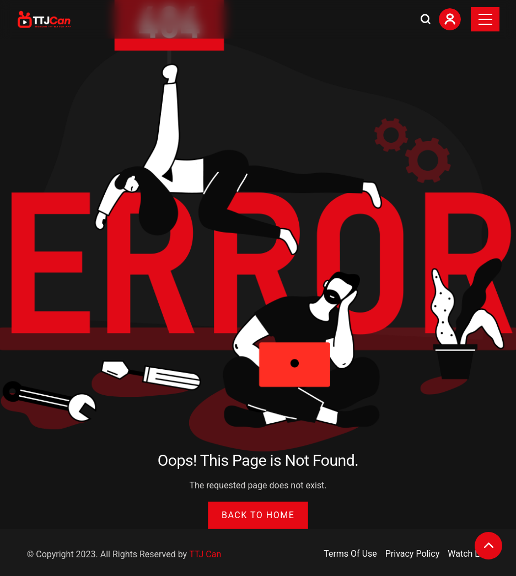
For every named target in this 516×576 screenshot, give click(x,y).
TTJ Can (205, 554)
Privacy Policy (412, 553)
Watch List (468, 553)
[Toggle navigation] (485, 19)
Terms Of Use (350, 553)
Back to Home (258, 515)
